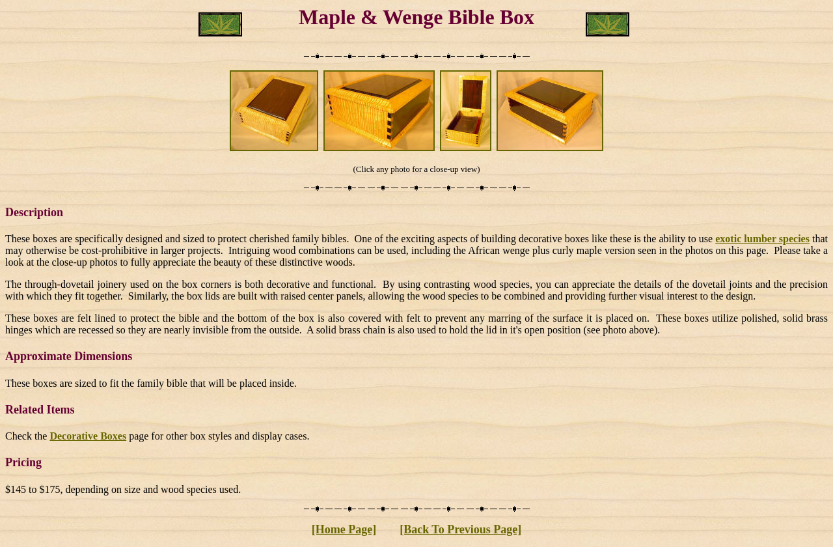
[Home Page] (344, 529)
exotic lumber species (762, 238)
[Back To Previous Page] (460, 529)
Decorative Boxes (87, 436)
